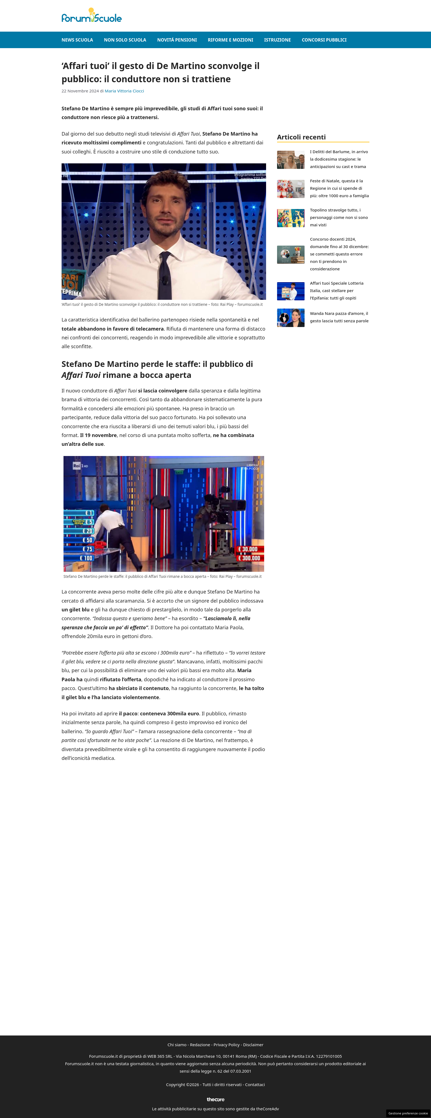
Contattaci (255, 1084)
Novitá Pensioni (177, 40)
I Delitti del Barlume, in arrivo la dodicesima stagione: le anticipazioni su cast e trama (339, 159)
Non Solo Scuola (125, 40)
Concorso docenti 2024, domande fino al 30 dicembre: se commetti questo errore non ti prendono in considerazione (339, 253)
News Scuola (77, 40)
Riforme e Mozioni (230, 40)
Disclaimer (253, 1044)
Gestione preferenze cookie (408, 1113)
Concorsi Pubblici (324, 40)
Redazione (200, 1044)
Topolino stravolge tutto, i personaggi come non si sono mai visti (339, 217)
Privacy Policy (227, 1044)
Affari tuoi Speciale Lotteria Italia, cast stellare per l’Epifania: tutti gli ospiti (337, 290)
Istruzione (277, 40)
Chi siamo (177, 1044)
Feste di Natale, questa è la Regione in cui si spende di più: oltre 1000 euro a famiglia (339, 188)
